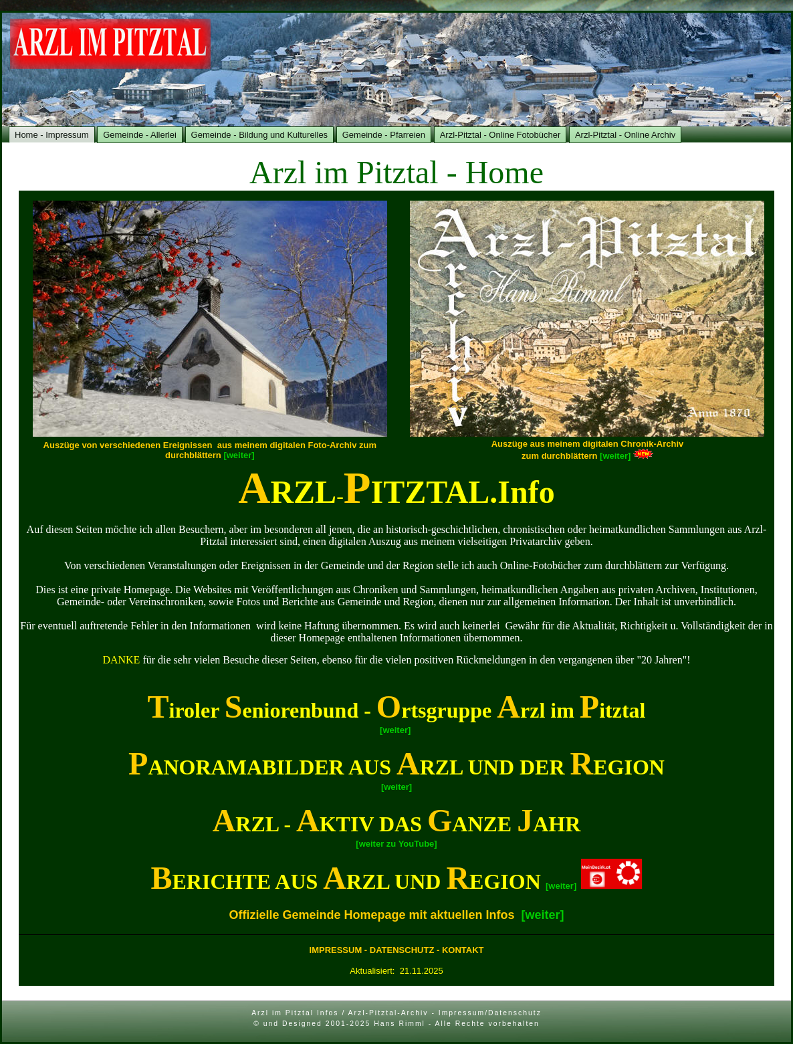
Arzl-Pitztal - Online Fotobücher (500, 135)
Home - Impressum (52, 135)
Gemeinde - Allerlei (140, 135)
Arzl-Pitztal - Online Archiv (625, 135)
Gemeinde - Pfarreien (383, 135)
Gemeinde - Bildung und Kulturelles (259, 135)
